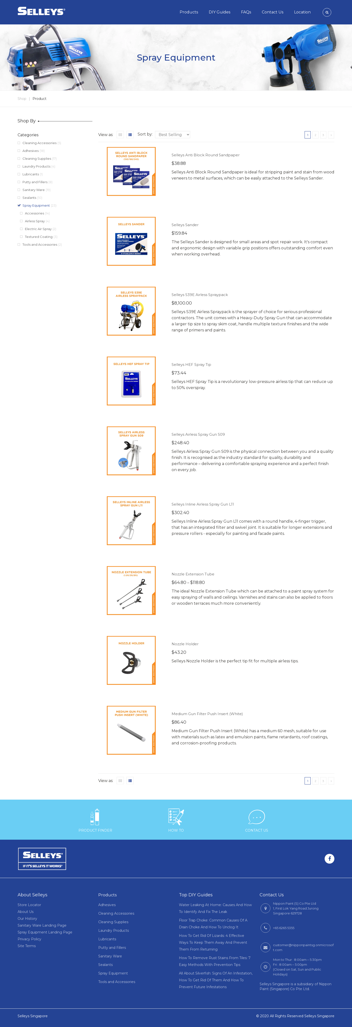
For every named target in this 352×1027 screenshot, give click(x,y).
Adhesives (30, 151)
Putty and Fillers (34, 182)
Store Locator (29, 905)
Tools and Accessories (39, 244)
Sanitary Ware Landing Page (42, 925)
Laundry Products (36, 166)
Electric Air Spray (38, 229)
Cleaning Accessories (39, 143)
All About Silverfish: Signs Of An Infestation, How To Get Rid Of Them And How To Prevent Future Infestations (216, 980)
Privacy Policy (29, 939)
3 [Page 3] (323, 135)
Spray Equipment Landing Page (45, 932)
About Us (25, 912)
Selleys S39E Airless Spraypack (200, 294)
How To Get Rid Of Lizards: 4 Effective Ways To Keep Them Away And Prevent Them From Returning (213, 942)
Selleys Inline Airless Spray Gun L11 (203, 504)
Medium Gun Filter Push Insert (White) (207, 713)
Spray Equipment (36, 205)
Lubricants (30, 174)
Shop (22, 98)
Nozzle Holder (185, 644)
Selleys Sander (185, 224)
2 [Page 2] (315, 135)
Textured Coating (39, 237)
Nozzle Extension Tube (193, 574)
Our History (27, 918)
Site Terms (27, 946)
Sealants (29, 198)
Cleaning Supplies (36, 158)
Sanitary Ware (33, 190)
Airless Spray (35, 221)
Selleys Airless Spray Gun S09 (198, 434)
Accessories (34, 213)
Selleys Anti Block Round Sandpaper (206, 155)
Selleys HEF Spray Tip (191, 364)
